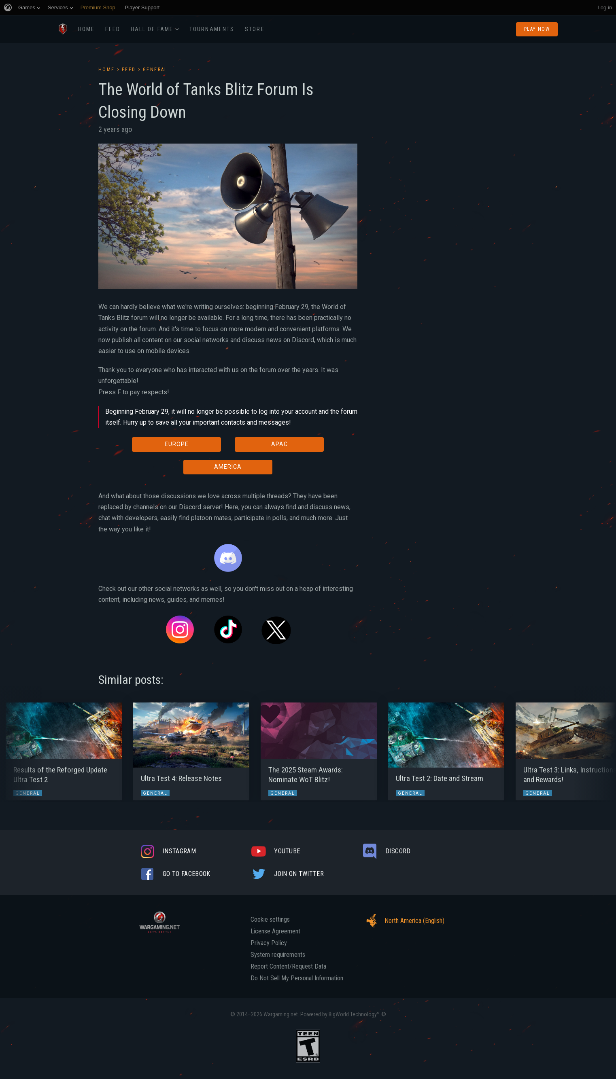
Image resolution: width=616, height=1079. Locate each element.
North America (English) (403, 921)
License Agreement (275, 931)
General (155, 69)
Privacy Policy (269, 943)
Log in (605, 7)
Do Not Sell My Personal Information (297, 978)
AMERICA (228, 466)
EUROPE (177, 444)
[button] (21, 747)
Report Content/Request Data (288, 966)
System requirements (278, 955)
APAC (279, 444)
